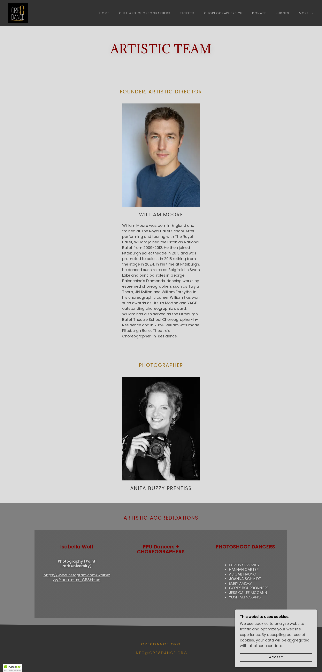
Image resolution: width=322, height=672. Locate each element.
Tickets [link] (187, 13)
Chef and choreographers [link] (145, 13)
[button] (305, 13)
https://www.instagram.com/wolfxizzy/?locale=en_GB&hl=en (77, 577)
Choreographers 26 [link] (223, 13)
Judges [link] (283, 13)
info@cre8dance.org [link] (161, 652)
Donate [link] (259, 13)
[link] (18, 12)
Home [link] (104, 13)
